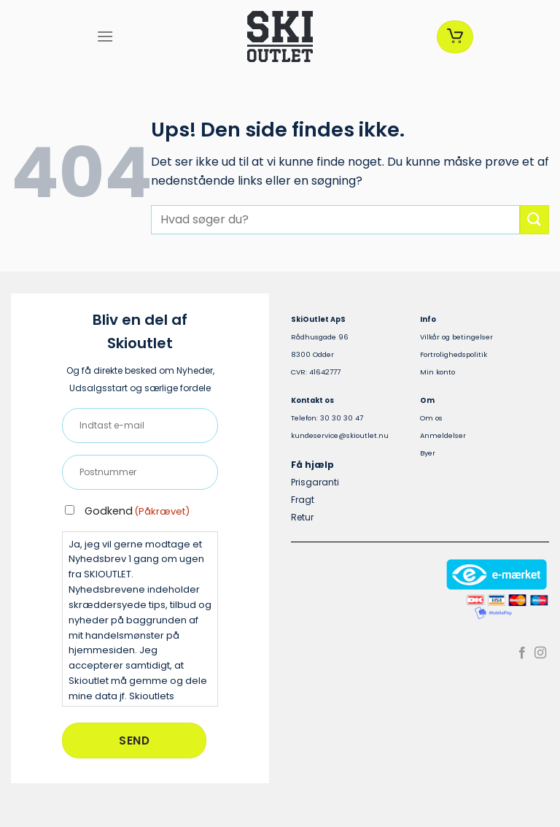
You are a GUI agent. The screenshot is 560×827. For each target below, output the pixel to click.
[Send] (534, 219)
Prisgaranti (315, 482)
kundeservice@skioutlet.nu (340, 435)
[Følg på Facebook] (522, 653)
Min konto (437, 372)
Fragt (302, 499)
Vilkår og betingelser (456, 337)
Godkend (137, 511)
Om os (431, 418)
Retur (302, 517)
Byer (427, 453)
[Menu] (105, 36)
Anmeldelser (443, 435)
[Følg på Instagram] (540, 653)
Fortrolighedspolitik (453, 354)
